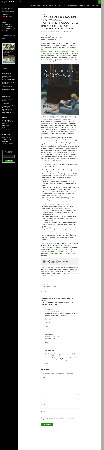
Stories (51, 5)
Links (92, 5)
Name (43, 398)
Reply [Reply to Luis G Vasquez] (47, 342)
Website (43, 411)
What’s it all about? (35, 5)
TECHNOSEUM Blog (7, 139)
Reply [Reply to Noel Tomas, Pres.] (47, 363)
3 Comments (68, 31)
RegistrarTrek (58, 31)
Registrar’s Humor (84, 5)
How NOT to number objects (60, 285)
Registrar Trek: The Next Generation (14, 2)
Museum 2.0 (5, 141)
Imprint (3, 127)
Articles (45, 5)
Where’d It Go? (60, 291)
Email (43, 404)
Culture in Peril (5, 145)
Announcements (5, 125)
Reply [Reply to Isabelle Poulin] (47, 326)
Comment (44, 377)
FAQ (64, 5)
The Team (98, 5)
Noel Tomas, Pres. (49, 350)
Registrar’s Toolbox (72, 5)
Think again (58, 5)
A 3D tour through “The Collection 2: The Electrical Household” (8, 122)
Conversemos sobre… (7, 137)
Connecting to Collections (7, 143)
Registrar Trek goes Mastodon (8, 85)
